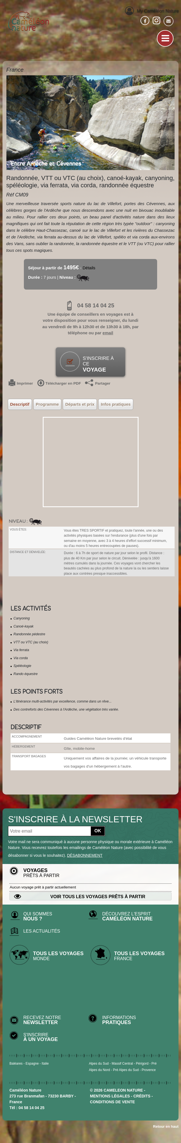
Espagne (32, 1063)
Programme (47, 404)
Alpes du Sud (99, 1063)
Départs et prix (79, 404)
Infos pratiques (116, 404)
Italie (45, 1063)
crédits (141, 1096)
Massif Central (122, 1063)
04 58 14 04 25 (90, 305)
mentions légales (110, 1096)
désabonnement (84, 855)
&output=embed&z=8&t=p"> (91, 462)
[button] (19, 122)
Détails (89, 267)
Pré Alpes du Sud (126, 1070)
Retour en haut (166, 1126)
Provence (149, 1070)
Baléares (15, 1063)
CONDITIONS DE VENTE (112, 1102)
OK (97, 830)
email (107, 332)
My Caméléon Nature (152, 10)
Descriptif (19, 404)
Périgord (142, 1063)
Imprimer (21, 383)
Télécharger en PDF (59, 383)
